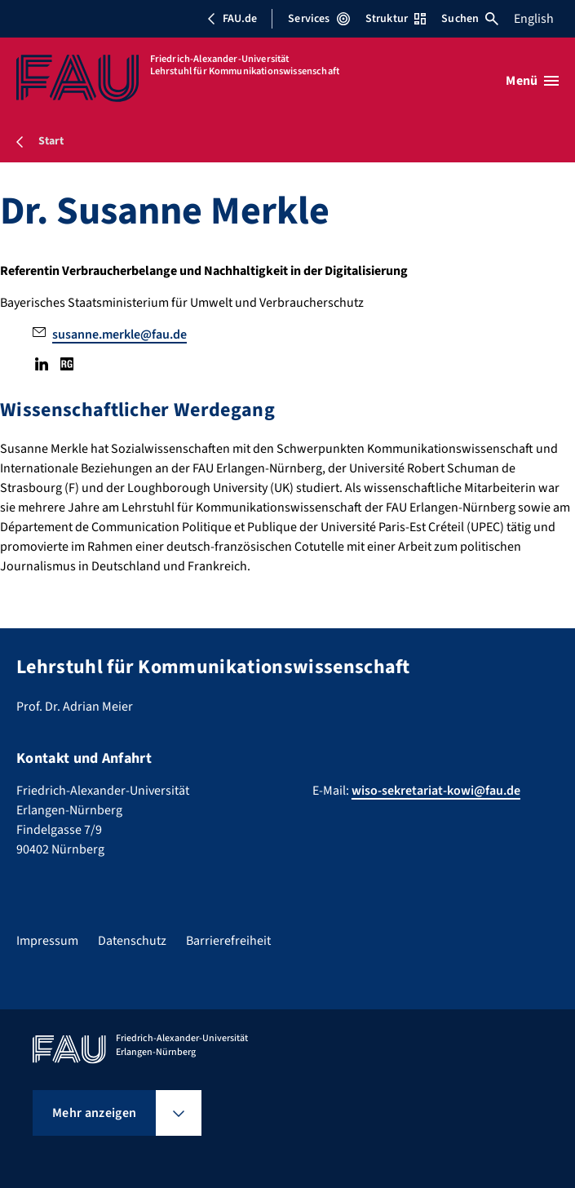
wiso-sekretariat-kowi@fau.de (436, 791)
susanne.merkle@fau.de (119, 335)
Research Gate (66, 364)
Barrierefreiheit (228, 941)
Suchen (469, 19)
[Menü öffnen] (532, 81)
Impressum (47, 941)
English (534, 19)
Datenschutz (132, 941)
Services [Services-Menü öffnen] (318, 19)
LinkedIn (42, 364)
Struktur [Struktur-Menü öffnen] (395, 19)
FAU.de (231, 19)
